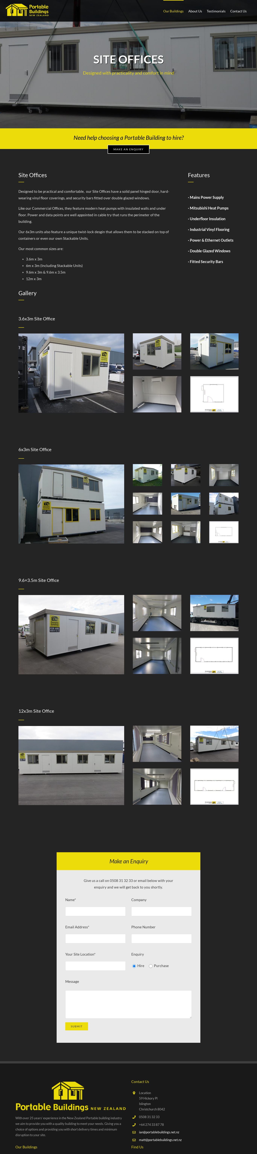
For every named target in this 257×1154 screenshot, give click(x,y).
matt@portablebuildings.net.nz (160, 1140)
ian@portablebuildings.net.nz (159, 1132)
